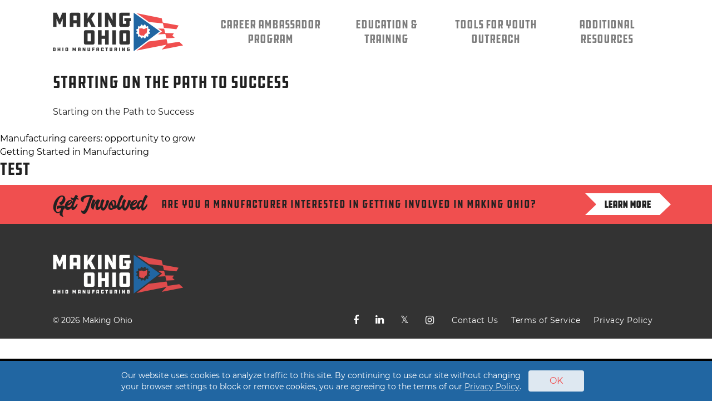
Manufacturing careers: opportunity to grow (97, 138)
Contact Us (475, 320)
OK (556, 380)
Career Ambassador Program (270, 31)
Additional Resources (607, 31)
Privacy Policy (623, 320)
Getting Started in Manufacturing (74, 151)
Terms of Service (545, 320)
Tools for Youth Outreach (496, 31)
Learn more (627, 204)
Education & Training (386, 31)
